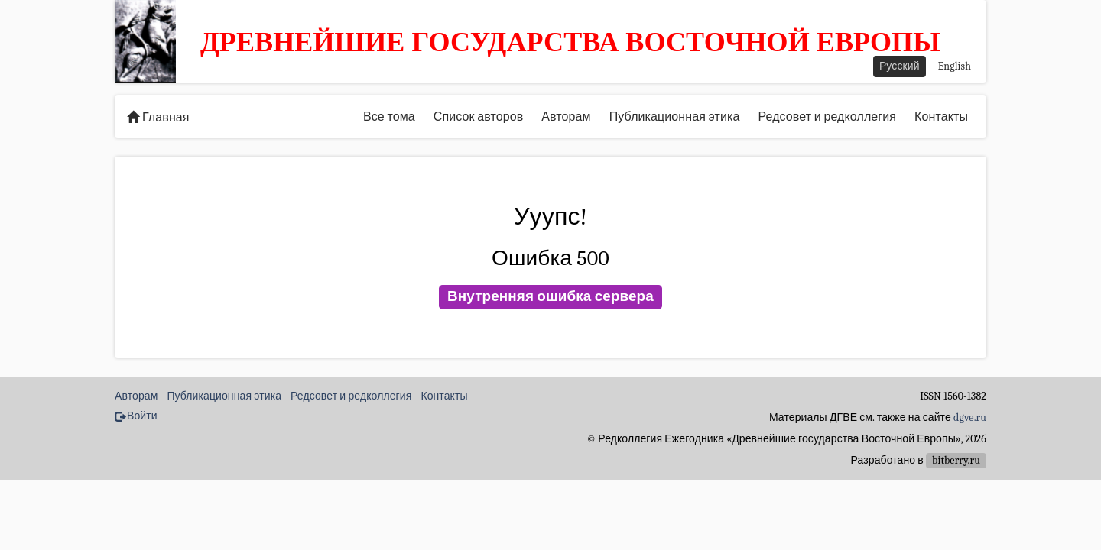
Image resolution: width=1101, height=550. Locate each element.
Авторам (565, 117)
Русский (899, 66)
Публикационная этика (674, 117)
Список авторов (479, 117)
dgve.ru (969, 417)
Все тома (389, 117)
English (954, 66)
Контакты (941, 117)
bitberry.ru (956, 460)
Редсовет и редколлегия (827, 117)
